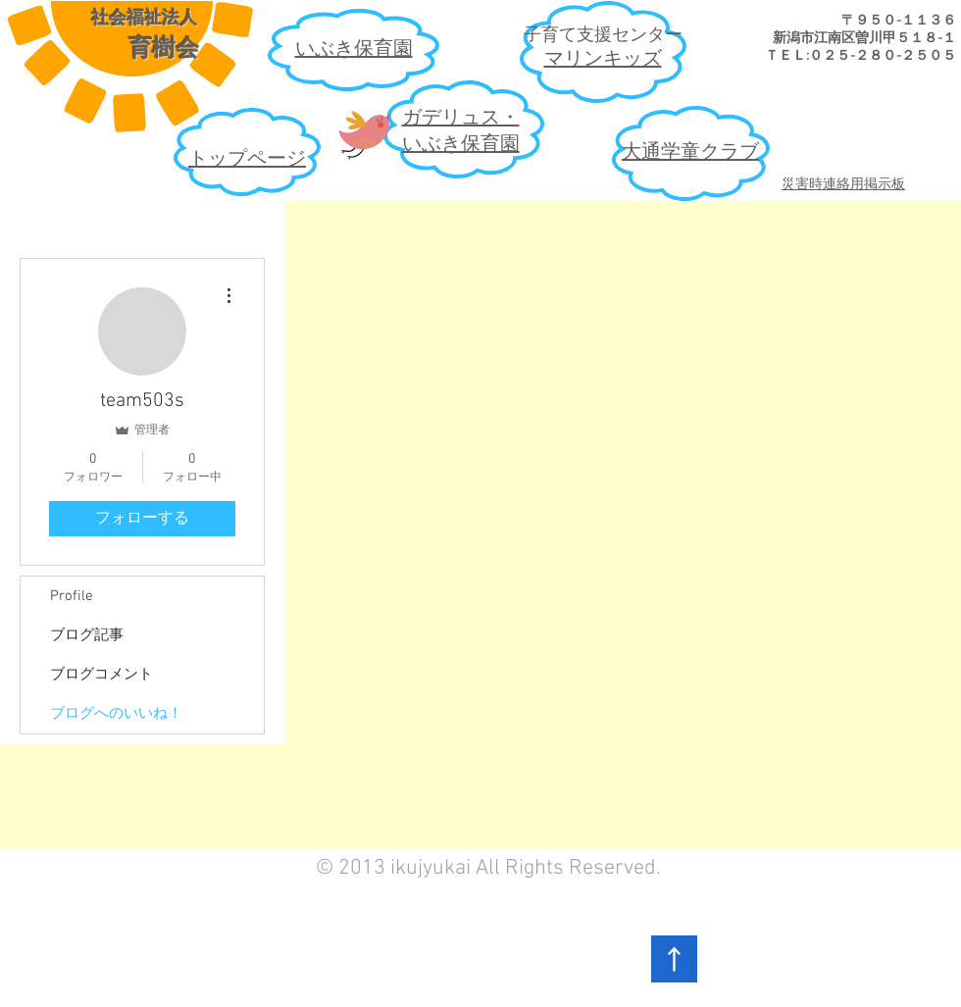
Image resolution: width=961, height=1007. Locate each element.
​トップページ (247, 160)
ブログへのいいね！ (116, 714)
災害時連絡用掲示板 (843, 184)
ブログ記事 (87, 635)
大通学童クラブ (690, 153)
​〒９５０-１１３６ (898, 21)
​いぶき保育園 (354, 50)
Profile (71, 596)
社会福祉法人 (144, 17)
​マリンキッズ (603, 60)
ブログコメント (101, 674)
